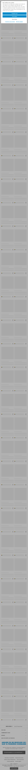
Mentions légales (19, 21)
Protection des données (10, 21)
